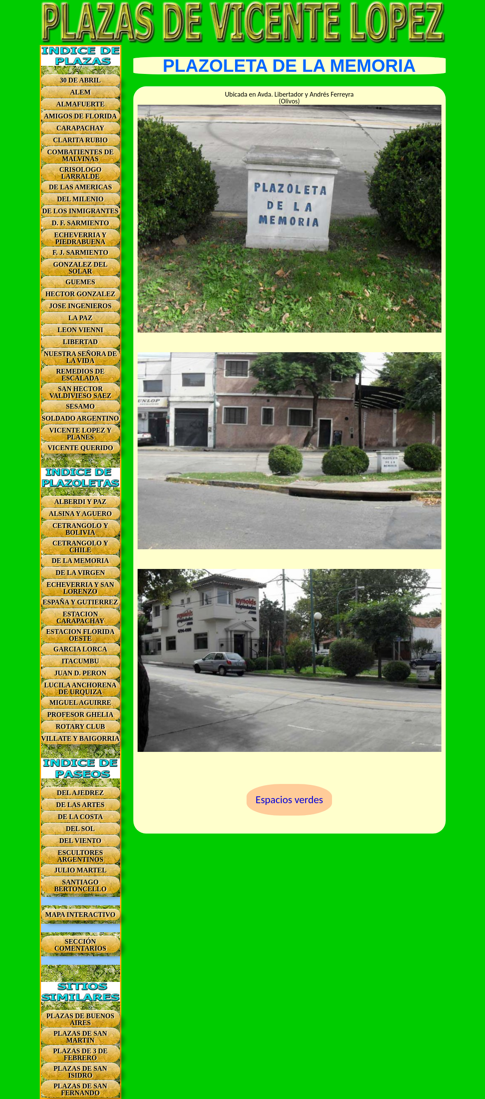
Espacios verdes (289, 800)
